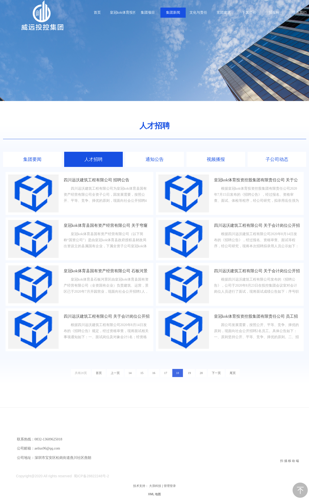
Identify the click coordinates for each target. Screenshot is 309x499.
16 (153, 373)
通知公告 (155, 159)
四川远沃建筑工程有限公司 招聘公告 (96, 180)
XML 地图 (154, 494)
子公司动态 (277, 159)
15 (142, 373)
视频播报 (216, 159)
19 (189, 373)
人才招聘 (154, 125)
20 (201, 373)
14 (130, 373)
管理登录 (170, 486)
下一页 (216, 373)
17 (165, 373)
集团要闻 (32, 159)
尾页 (233, 373)
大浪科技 (155, 486)
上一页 (115, 373)
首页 (99, 373)
